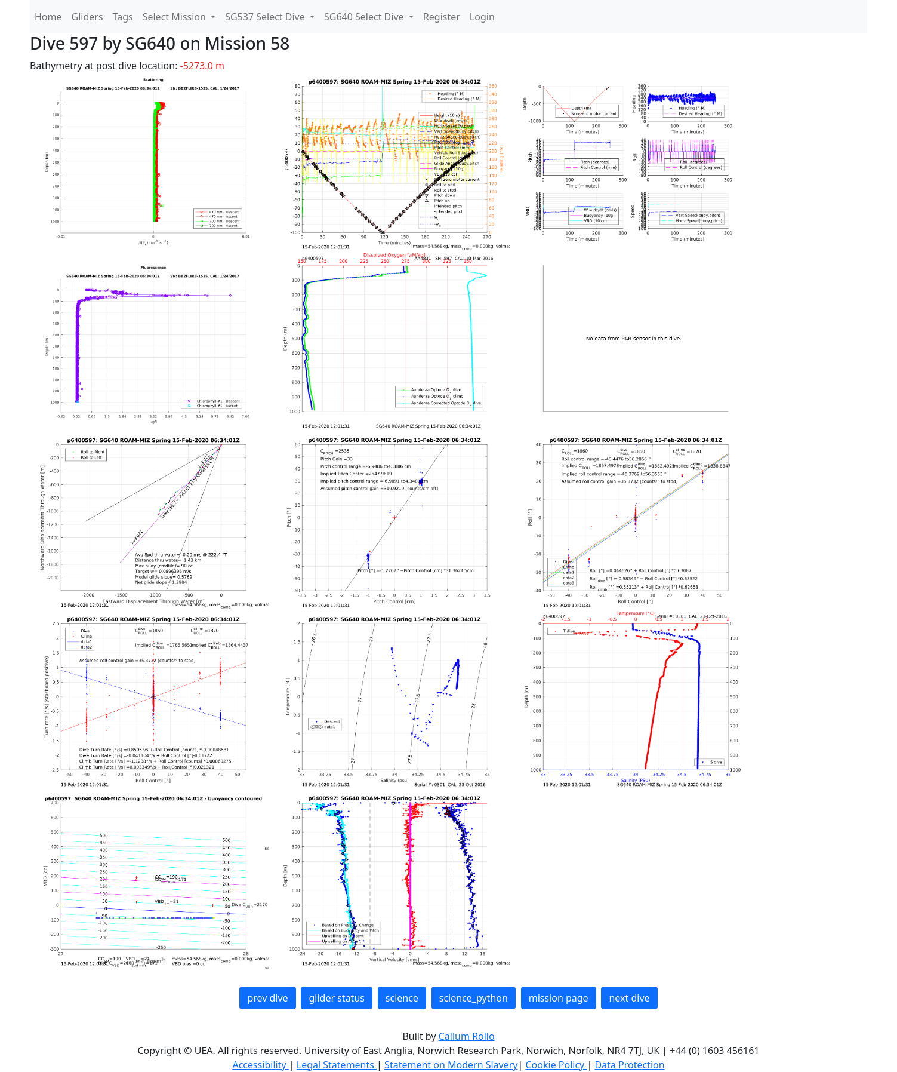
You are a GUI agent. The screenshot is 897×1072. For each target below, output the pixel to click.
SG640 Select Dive (365, 16)
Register (441, 16)
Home (48, 16)
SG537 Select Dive (266, 16)
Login (482, 16)
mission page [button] (558, 998)
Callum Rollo (467, 1036)
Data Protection (629, 1064)
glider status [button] (336, 998)
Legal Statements (337, 1064)
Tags (123, 16)
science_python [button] (473, 998)
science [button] (402, 998)
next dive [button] (629, 998)
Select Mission (175, 16)
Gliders (87, 16)
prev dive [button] (267, 998)
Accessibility (260, 1064)
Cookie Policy (556, 1064)
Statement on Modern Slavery (450, 1064)
